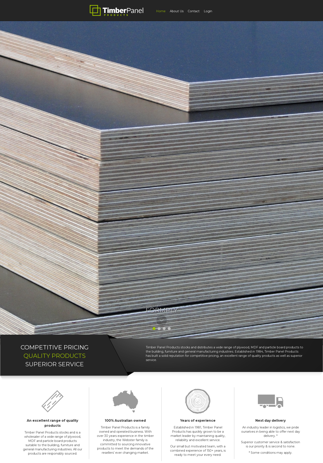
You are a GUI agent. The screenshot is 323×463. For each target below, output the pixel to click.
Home (161, 11)
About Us (177, 11)
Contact (194, 11)
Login (208, 11)
